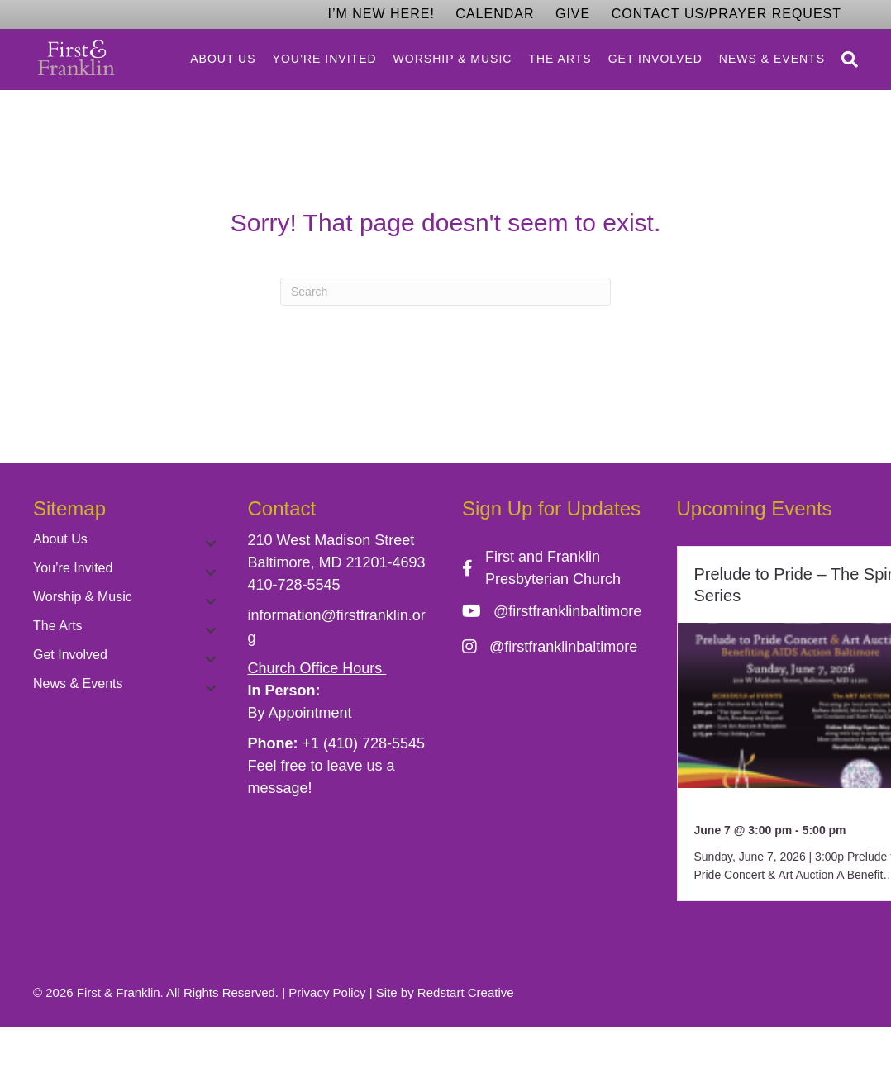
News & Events (772, 58)
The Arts (559, 58)
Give (572, 14)
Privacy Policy (326, 992)
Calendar (494, 14)
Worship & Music (452, 58)
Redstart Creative (465, 992)
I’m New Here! (380, 14)
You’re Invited (325, 58)
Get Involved (655, 58)
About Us (222, 58)
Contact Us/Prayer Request (726, 14)
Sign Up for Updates (551, 508)
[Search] (845, 59)
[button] (211, 543)
